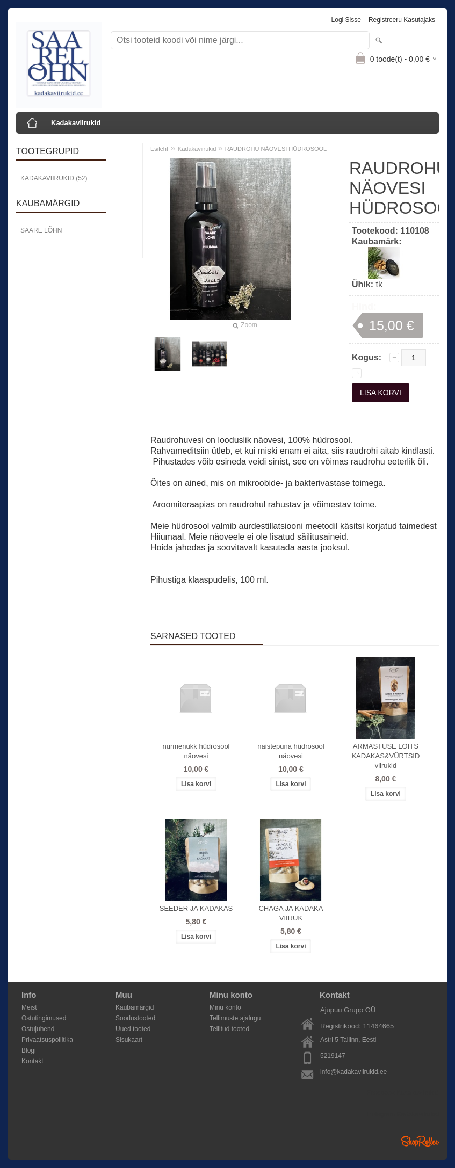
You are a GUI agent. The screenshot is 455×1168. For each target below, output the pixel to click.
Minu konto (225, 1007)
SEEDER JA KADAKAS (196, 908)
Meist (29, 1007)
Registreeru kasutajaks (402, 20)
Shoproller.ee (420, 1141)
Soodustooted (135, 1018)
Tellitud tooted (229, 1029)
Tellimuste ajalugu (235, 1018)
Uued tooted (132, 1029)
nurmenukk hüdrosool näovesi (195, 751)
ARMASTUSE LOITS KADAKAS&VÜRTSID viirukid (385, 756)
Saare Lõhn (41, 230)
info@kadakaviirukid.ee (353, 1072)
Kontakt (32, 1061)
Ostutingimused (43, 1018)
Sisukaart (128, 1039)
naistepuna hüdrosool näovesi (290, 751)
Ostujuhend (37, 1029)
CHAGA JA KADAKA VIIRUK (290, 913)
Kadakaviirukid (76, 123)
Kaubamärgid (134, 1007)
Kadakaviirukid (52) (53, 178)
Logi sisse (346, 20)
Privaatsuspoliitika (47, 1039)
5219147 (332, 1056)
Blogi (28, 1050)
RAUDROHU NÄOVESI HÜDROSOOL (276, 149)
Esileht (159, 149)
